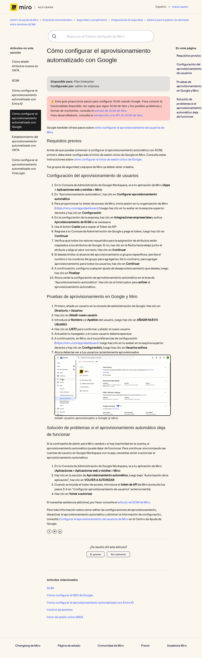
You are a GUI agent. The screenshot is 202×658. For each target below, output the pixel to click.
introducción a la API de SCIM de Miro (118, 115)
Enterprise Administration (57, 19)
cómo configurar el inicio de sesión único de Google (108, 159)
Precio (145, 645)
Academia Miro (177, 645)
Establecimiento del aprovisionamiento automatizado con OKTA (25, 143)
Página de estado (69, 645)
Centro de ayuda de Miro (24, 19)
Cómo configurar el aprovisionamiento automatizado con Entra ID (25, 97)
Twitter (54, 531)
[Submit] (52, 36)
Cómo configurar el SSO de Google (70, 595)
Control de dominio (60, 610)
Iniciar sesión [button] (180, 6)
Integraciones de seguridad (127, 19)
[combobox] (101, 36)
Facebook (49, 531)
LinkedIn (60, 531)
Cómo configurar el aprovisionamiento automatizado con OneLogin (25, 166)
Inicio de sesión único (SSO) (65, 617)
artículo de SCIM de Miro (111, 110)
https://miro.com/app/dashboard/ (77, 208)
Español (161, 6)
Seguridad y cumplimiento (92, 19)
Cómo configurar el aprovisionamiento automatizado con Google (25, 120)
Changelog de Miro (27, 645)
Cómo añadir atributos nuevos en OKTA (25, 66)
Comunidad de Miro (111, 645)
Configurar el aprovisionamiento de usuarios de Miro (93, 519)
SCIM (15, 80)
